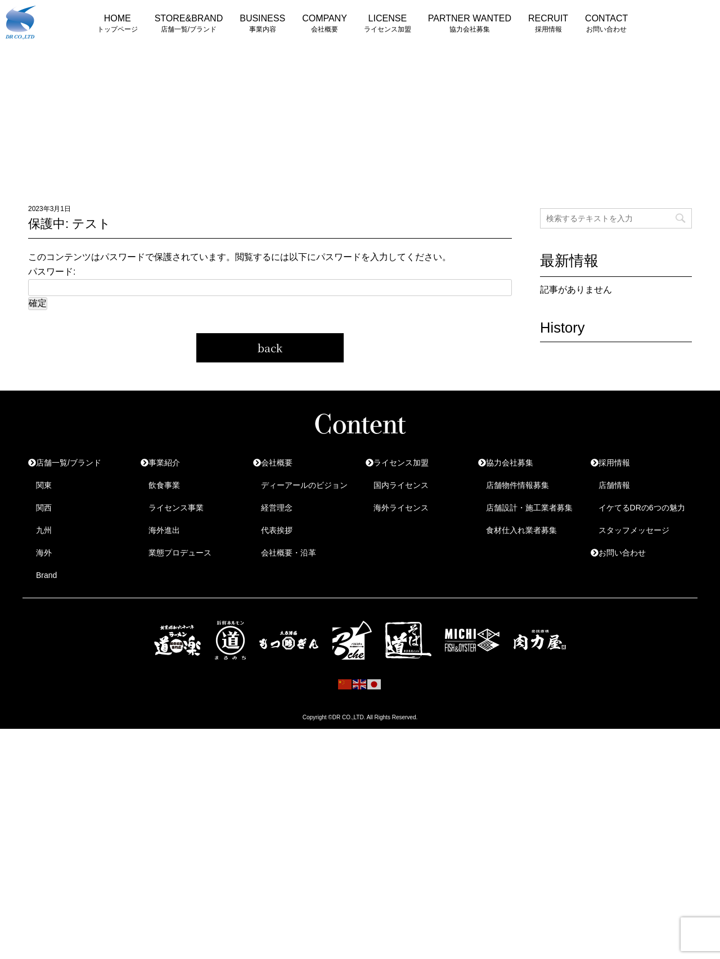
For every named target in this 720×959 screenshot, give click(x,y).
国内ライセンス (401, 485)
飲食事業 (164, 485)
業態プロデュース (180, 552)
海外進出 (164, 530)
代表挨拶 (276, 530)
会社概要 (276, 462)
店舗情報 (614, 485)
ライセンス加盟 (401, 462)
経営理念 (276, 507)
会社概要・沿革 (288, 552)
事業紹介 (164, 462)
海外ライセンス (401, 507)
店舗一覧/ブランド (68, 462)
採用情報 (614, 462)
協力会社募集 (509, 462)
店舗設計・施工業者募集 (529, 507)
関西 (44, 507)
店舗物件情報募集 (517, 485)
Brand (46, 575)
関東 (44, 485)
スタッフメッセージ (633, 530)
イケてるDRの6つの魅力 (641, 507)
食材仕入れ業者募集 (521, 530)
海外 (44, 552)
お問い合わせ (622, 552)
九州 (44, 530)
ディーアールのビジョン (304, 485)
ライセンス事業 (176, 507)
